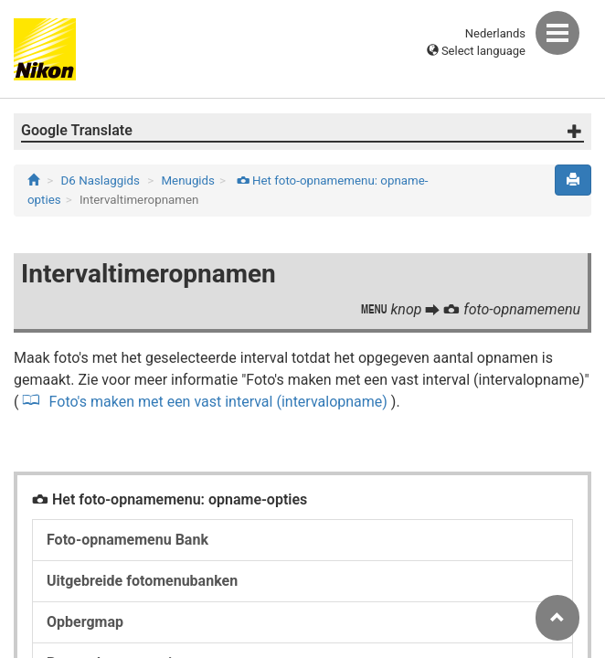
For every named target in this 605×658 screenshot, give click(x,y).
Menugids (188, 180)
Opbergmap (85, 622)
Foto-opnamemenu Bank (127, 539)
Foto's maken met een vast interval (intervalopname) (216, 401)
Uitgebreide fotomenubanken (142, 580)
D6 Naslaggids (100, 180)
